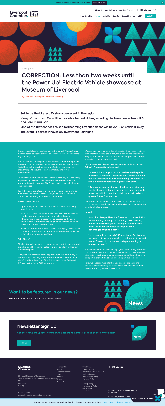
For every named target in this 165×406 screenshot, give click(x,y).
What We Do (87, 367)
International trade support (93, 372)
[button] (162, 2)
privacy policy (108, 402)
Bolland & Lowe (124, 397)
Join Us (150, 16)
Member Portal (125, 10)
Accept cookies (124, 402)
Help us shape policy (90, 376)
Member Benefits (63, 372)
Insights (106, 16)
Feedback (86, 391)
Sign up (24, 343)
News (97, 16)
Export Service (128, 16)
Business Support (88, 374)
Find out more (99, 2)
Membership (86, 16)
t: (24, 393)
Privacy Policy (87, 384)
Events (116, 16)
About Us (99, 10)
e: (34, 395)
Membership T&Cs (89, 386)
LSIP (140, 16)
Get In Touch (111, 10)
